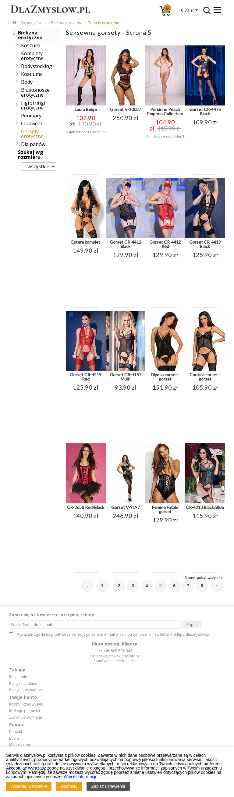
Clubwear (32, 123)
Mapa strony (20, 744)
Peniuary (31, 115)
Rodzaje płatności (24, 711)
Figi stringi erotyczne (33, 105)
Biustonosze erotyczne (35, 92)
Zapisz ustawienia (108, 786)
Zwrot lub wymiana (25, 717)
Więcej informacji (80, 776)
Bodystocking (36, 66)
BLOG (14, 738)
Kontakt (15, 731)
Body (27, 82)
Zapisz (192, 624)
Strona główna (33, 22)
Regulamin (18, 676)
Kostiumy (31, 74)
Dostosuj (69, 786)
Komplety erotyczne (32, 56)
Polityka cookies (23, 683)
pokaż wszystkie (210, 578)
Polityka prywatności (26, 690)
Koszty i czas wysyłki (26, 704)
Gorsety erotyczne (103, 22)
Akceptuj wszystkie (29, 786)
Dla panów (33, 144)
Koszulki (30, 45)
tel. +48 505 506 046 (115, 650)
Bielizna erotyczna (66, 22)
